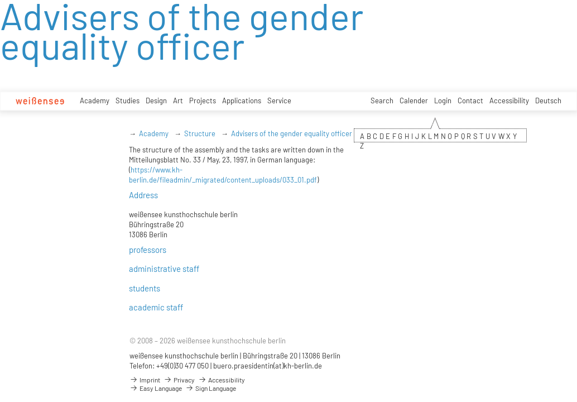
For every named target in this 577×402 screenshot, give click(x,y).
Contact (470, 100)
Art (178, 100)
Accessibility (509, 100)
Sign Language (210, 388)
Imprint (144, 380)
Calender (414, 100)
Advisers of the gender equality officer (291, 133)
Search (382, 100)
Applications (241, 100)
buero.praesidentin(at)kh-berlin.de (267, 365)
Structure (199, 133)
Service (279, 100)
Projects (202, 100)
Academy (94, 100)
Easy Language (155, 388)
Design (156, 100)
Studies (128, 100)
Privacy (179, 380)
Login (442, 100)
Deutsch (548, 100)
